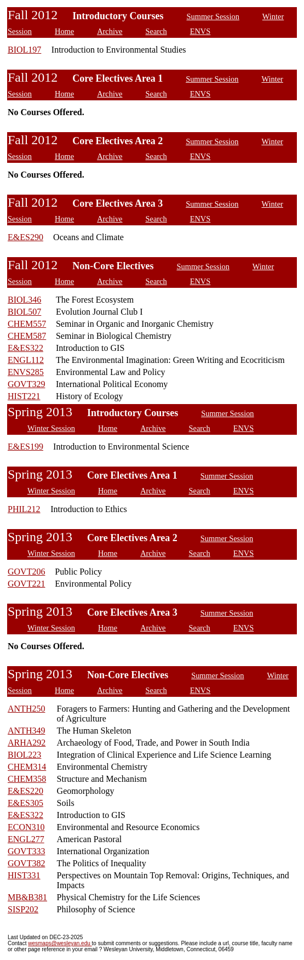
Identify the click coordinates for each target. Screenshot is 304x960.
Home (64, 31)
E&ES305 (25, 803)
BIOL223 (24, 754)
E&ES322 (25, 348)
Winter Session (51, 428)
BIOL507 (24, 311)
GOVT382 (26, 863)
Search (156, 31)
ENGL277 (26, 839)
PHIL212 (24, 509)
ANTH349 (26, 730)
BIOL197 (24, 49)
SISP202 (23, 909)
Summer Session (213, 16)
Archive (109, 31)
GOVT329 (26, 384)
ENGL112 (26, 360)
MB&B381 (27, 897)
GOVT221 (26, 583)
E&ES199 (25, 446)
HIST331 (24, 875)
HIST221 (24, 396)
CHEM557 (27, 323)
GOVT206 (26, 571)
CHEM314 (27, 766)
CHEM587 (27, 335)
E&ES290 (25, 237)
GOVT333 (26, 851)
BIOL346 (24, 299)
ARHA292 (26, 742)
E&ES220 (25, 791)
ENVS (200, 31)
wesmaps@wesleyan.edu (59, 943)
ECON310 (26, 827)
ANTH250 (26, 708)
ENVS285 (26, 372)
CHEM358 (27, 778)
